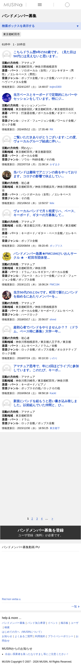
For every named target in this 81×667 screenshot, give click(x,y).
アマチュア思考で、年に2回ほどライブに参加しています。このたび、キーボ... (46, 368)
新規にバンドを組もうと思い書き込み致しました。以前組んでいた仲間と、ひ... (45, 403)
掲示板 (64, 622)
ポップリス (56, 245)
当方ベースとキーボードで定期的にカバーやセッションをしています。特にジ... (45, 96)
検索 (7, 627)
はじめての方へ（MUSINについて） (22, 631)
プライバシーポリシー (60, 636)
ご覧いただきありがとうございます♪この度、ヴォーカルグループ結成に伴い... (46, 139)
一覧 (74, 606)
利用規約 (40, 636)
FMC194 (55, 284)
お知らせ (7, 636)
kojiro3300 (55, 86)
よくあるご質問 (24, 636)
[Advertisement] (40, 474)
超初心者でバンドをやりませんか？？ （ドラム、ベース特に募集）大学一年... (45, 329)
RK (51, 129)
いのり (53, 358)
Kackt (53, 393)
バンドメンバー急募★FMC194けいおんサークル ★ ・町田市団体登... (45, 255)
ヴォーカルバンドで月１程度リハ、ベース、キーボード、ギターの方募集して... (45, 213)
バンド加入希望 (36, 622)
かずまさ (55, 164)
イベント (53, 622)
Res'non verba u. (11, 599)
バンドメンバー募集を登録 (40, 532)
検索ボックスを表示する (40, 26)
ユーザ (74, 622)
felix (52, 203)
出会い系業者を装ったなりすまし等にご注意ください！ (37, 654)
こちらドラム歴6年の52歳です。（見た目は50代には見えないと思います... (44, 54)
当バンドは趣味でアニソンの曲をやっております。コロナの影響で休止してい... (45, 174)
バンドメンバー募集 (13, 622)
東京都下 (55, 428)
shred (53, 319)
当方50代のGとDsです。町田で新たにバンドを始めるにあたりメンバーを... (45, 294)
